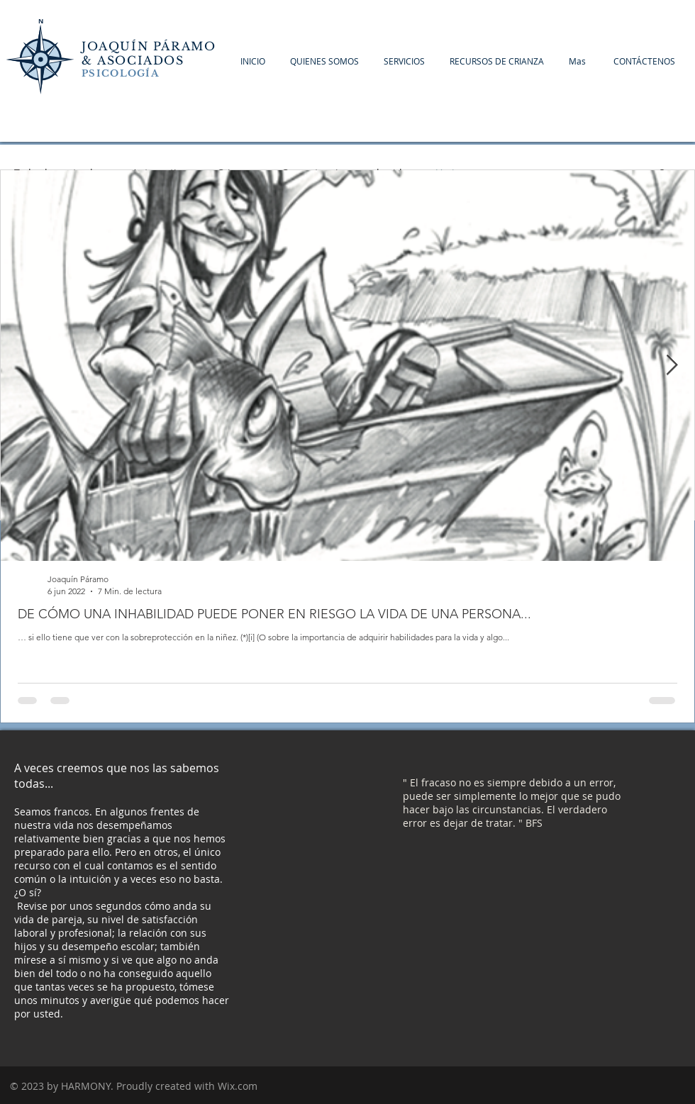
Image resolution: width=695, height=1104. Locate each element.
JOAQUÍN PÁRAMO (149, 46)
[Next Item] (671, 366)
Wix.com (237, 1086)
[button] (644, 61)
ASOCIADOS (143, 60)
